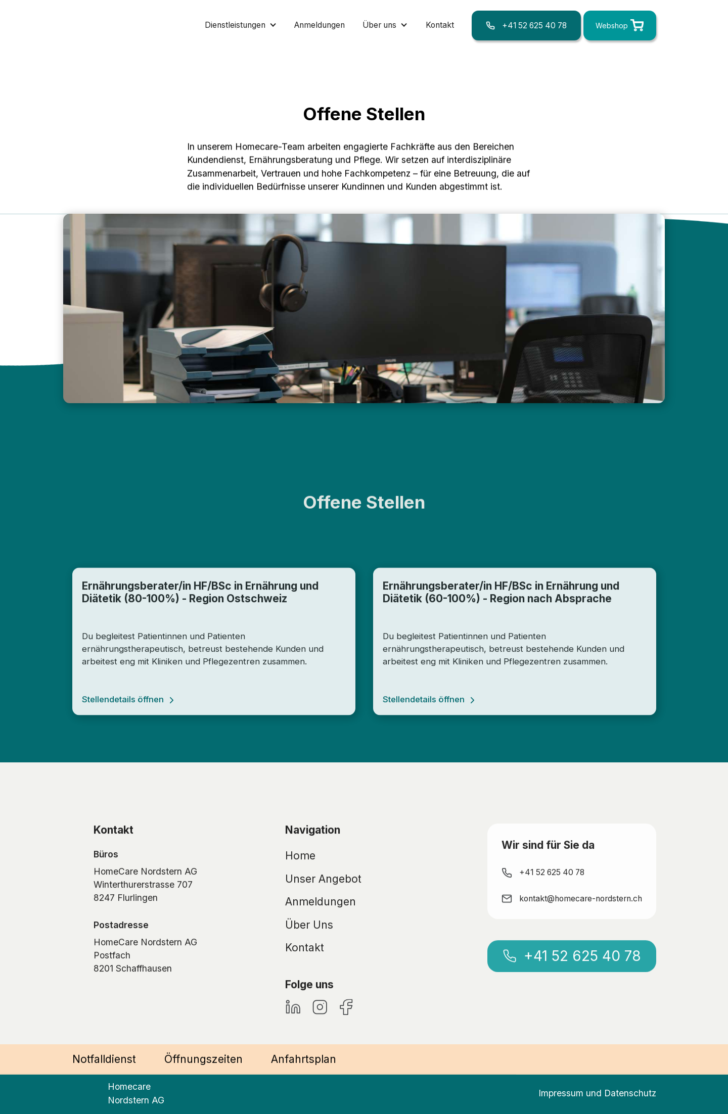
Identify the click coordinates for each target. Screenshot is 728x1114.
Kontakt (440, 25)
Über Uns (309, 950)
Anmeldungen (319, 25)
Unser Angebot (323, 904)
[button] (241, 25)
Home (300, 882)
